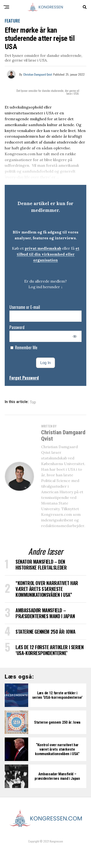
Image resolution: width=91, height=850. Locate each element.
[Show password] (75, 336)
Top (33, 402)
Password (16, 327)
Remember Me (23, 347)
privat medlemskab (43, 248)
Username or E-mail (24, 307)
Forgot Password (24, 378)
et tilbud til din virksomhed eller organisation (48, 254)
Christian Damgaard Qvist (37, 74)
